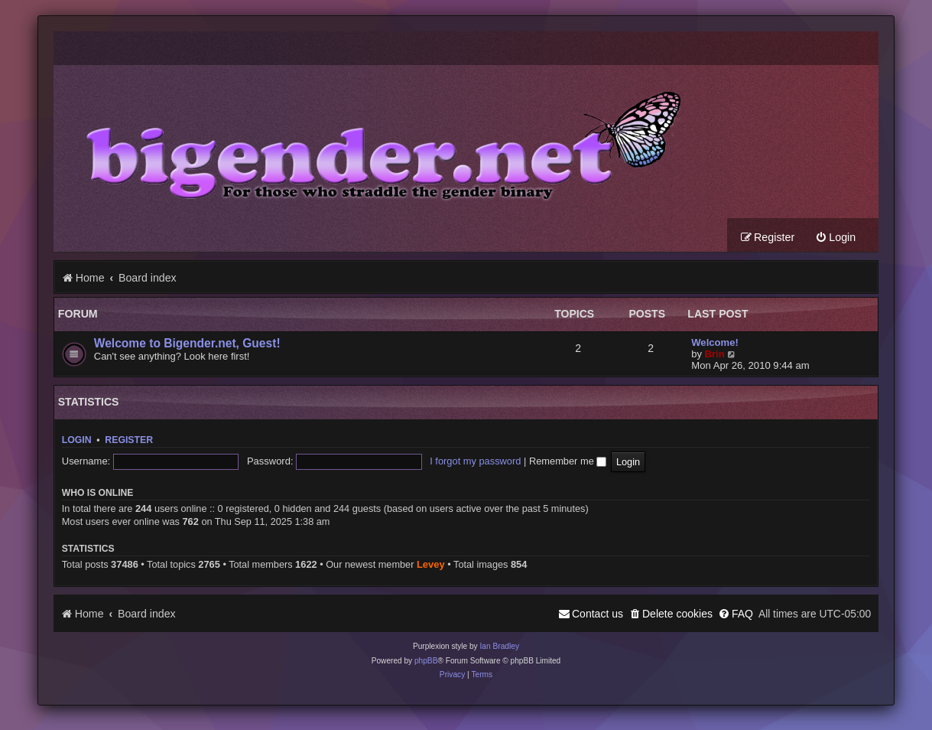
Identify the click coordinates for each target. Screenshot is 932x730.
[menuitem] (835, 237)
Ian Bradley (499, 646)
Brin (715, 354)
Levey (431, 564)
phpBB (426, 661)
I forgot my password (475, 461)
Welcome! (715, 342)
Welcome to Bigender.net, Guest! (187, 343)
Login (77, 440)
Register (129, 440)
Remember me (568, 461)
